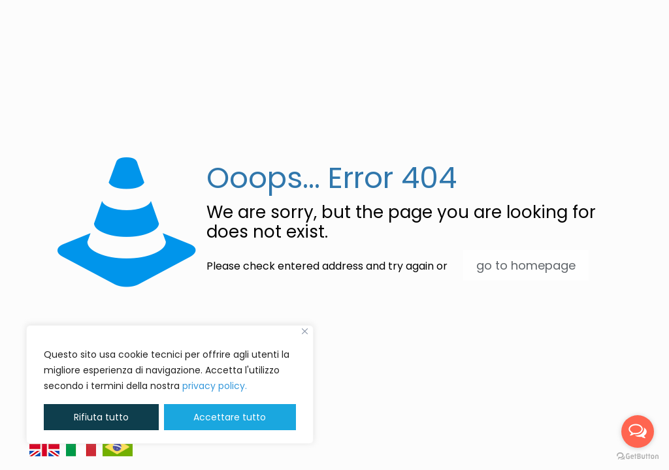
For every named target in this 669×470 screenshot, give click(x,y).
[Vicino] (305, 331)
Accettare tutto (229, 417)
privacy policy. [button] (214, 385)
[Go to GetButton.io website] (638, 456)
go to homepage (526, 265)
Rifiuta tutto (101, 417)
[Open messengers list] (637, 431)
